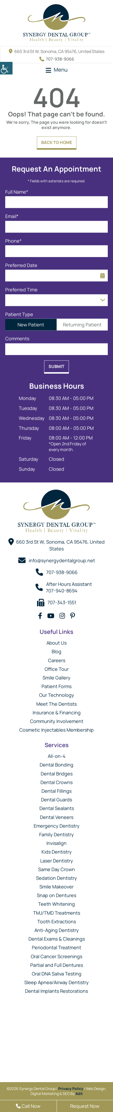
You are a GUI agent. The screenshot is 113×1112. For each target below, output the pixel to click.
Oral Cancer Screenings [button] (56, 954)
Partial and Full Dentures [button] (56, 962)
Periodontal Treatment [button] (56, 945)
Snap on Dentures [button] (56, 893)
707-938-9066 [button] (56, 59)
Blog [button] (56, 649)
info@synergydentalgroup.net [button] (62, 558)
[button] (6, 68)
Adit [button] (79, 1093)
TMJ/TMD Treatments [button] (56, 910)
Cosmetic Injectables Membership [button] (56, 727)
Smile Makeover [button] (56, 884)
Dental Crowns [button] (56, 780)
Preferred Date (21, 263)
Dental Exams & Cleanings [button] (56, 936)
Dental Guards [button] (56, 797)
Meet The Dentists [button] (56, 701)
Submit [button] (56, 364)
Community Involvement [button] (56, 719)
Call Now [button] (28, 1106)
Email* (12, 214)
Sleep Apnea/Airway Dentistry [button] (56, 980)
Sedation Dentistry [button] (56, 875)
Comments (17, 336)
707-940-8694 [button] (62, 588)
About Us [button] (56, 640)
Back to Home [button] (56, 142)
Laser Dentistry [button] (56, 858)
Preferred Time (21, 287)
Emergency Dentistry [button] (57, 823)
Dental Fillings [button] (56, 788)
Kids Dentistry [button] (56, 849)
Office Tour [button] (57, 666)
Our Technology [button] (56, 692)
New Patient (30, 322)
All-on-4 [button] (57, 753)
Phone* (13, 238)
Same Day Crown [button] (56, 867)
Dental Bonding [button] (56, 762)
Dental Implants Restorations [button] (56, 988)
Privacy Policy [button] (70, 1088)
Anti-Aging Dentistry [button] (56, 928)
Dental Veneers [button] (56, 815)
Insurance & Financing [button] (57, 710)
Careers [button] (56, 658)
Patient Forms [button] (56, 684)
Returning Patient (82, 322)
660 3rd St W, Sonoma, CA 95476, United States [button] (56, 51)
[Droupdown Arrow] (102, 298)
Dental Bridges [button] (57, 771)
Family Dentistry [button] (56, 832)
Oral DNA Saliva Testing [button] (56, 971)
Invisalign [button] (56, 840)
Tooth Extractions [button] (56, 919)
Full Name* (16, 189)
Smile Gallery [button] (56, 675)
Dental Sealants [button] (56, 806)
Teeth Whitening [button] (56, 901)
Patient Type (19, 312)
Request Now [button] (84, 1106)
